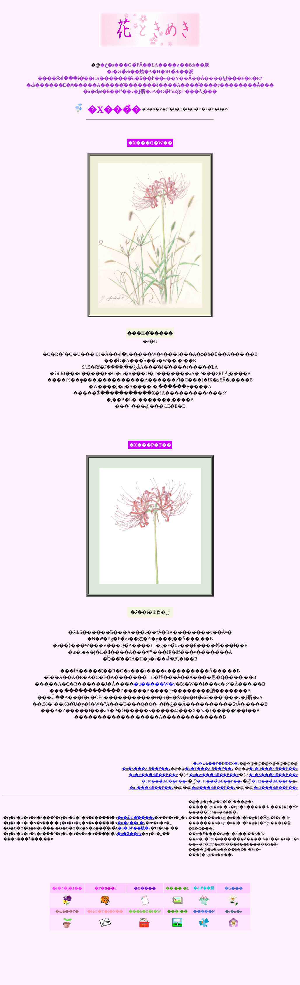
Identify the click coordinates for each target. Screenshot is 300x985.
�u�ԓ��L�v (131, 823)
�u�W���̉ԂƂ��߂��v (214, 775)
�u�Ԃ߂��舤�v (134, 828)
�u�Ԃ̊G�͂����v (135, 817)
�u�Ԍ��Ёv (129, 833)
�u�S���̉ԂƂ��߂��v (146, 768)
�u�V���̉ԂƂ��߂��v (153, 775)
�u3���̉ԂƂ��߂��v (276, 787)
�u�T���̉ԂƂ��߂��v (209, 768)
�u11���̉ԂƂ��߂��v (220, 781)
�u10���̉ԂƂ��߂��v (165, 781)
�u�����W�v (155, 683)
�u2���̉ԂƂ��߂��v (214, 787)
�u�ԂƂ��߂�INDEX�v (216, 763)
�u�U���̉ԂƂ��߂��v (273, 768)
